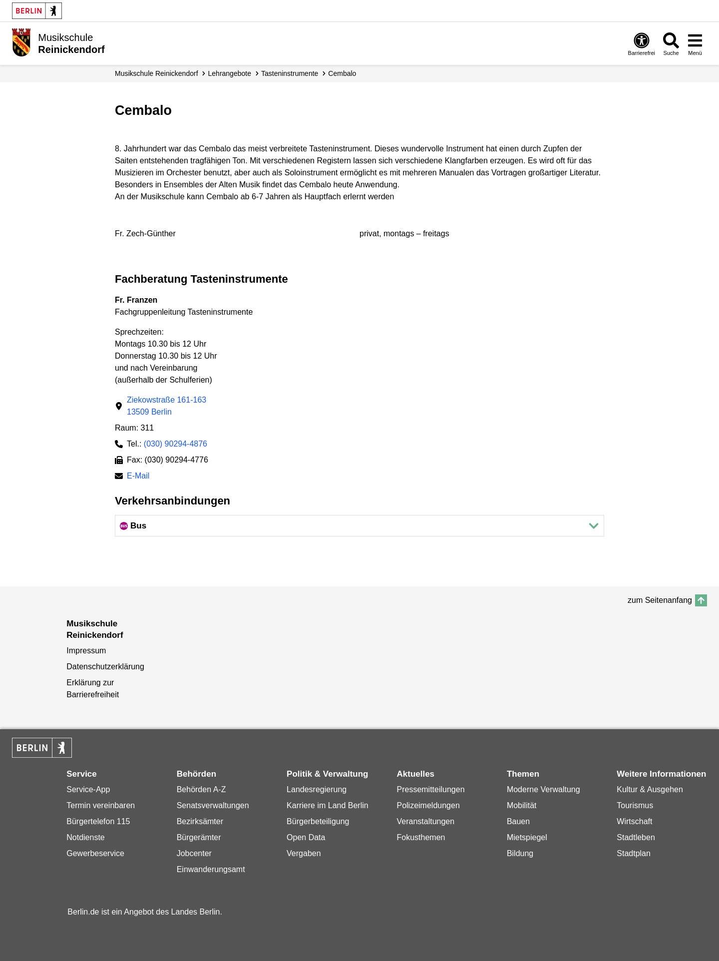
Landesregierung (317, 789)
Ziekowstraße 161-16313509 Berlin (166, 406)
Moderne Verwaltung (543, 789)
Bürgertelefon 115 (98, 821)
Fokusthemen (420, 837)
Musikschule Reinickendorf (156, 73)
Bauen (518, 821)
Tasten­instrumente (289, 73)
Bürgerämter (199, 837)
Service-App (88, 789)
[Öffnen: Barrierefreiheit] (641, 43)
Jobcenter (194, 853)
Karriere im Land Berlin (327, 805)
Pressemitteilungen (430, 789)
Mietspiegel (527, 837)
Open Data (306, 837)
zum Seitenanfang (660, 600)
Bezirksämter (200, 821)
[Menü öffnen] (695, 43)
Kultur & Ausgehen (650, 789)
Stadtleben (636, 837)
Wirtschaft (634, 821)
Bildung (520, 853)
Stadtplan (634, 853)
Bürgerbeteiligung (318, 821)
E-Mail (138, 477)
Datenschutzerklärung (105, 666)
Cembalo (342, 73)
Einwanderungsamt (211, 869)
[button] (359, 525)
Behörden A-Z (201, 789)
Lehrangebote (229, 73)
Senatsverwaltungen (213, 805)
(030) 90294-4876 (175, 444)
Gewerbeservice (95, 853)
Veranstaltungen (425, 821)
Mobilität (522, 805)
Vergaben (304, 853)
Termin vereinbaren (100, 805)
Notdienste (85, 837)
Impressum (86, 650)
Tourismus (635, 805)
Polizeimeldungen (427, 805)
